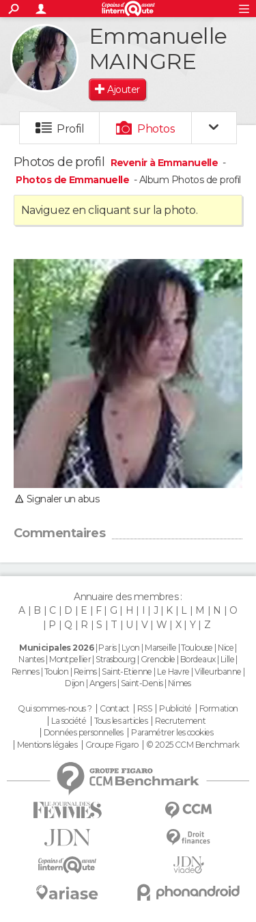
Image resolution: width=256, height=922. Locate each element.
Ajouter (123, 89)
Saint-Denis (142, 683)
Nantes (31, 659)
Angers (102, 683)
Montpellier (70, 659)
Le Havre (173, 671)
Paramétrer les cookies (172, 732)
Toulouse (197, 647)
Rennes (26, 671)
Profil (70, 128)
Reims (85, 671)
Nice (225, 647)
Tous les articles (120, 721)
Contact (114, 709)
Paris (107, 647)
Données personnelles (84, 732)
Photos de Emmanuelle (72, 180)
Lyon (131, 647)
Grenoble (158, 659)
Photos (156, 128)
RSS (144, 709)
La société (68, 721)
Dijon (74, 683)
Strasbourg (115, 659)
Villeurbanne (218, 671)
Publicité (175, 709)
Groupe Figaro (112, 745)
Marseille (160, 647)
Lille (227, 659)
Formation (218, 709)
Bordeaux (198, 659)
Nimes (179, 683)
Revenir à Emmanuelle (166, 163)
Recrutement (180, 721)
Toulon (56, 671)
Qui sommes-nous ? (54, 709)
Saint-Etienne (127, 671)
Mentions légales (47, 745)
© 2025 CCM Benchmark (193, 745)
